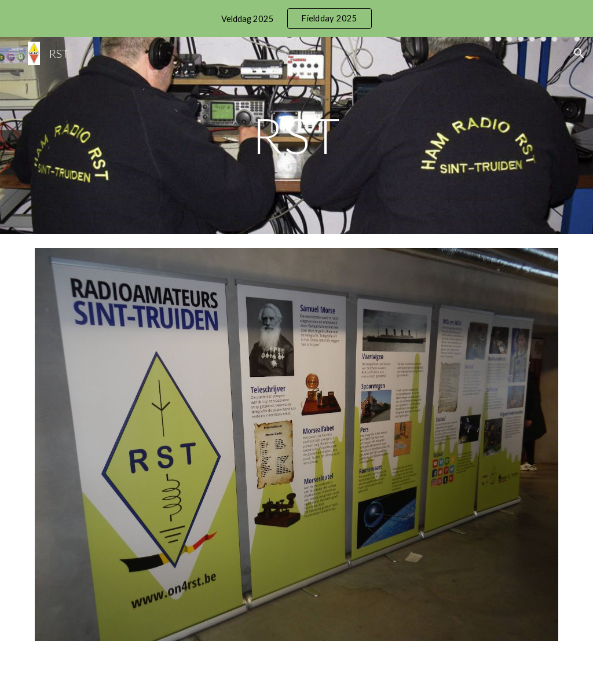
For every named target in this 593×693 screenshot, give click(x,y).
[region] (296, 18)
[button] (14, 53)
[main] (296, 135)
